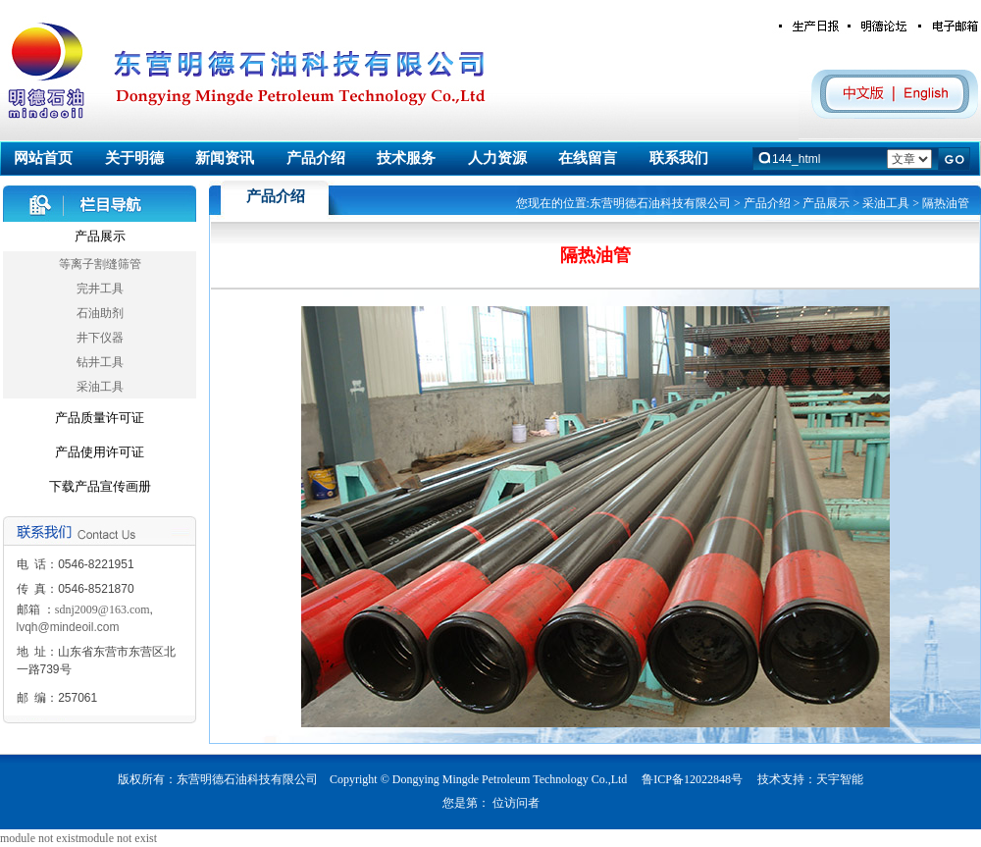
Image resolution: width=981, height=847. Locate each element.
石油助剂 (100, 313)
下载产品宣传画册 (100, 486)
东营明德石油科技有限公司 (660, 203)
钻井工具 (100, 362)
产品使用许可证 (99, 452)
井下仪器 (100, 337)
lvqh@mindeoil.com (68, 627)
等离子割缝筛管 (100, 264)
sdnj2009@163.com (102, 609)
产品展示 (100, 236)
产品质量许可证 (99, 417)
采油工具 (100, 387)
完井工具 (100, 288)
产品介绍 (767, 203)
